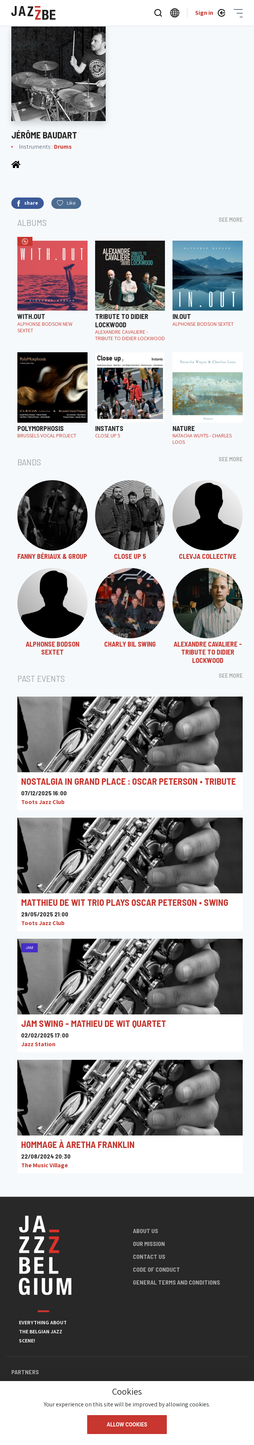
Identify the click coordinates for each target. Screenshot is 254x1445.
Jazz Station (38, 1044)
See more (231, 219)
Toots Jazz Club (43, 802)
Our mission (149, 1243)
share (27, 203)
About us (145, 1230)
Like (66, 202)
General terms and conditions (176, 1282)
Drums (63, 147)
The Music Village (44, 1165)
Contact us (149, 1256)
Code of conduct (156, 1269)
